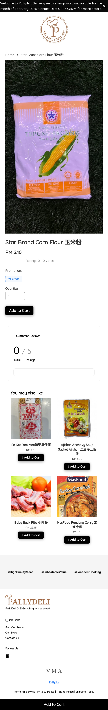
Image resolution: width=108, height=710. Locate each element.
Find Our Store (14, 627)
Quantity (11, 288)
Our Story (11, 632)
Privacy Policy (46, 691)
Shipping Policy (85, 691)
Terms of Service (24, 691)
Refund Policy (65, 691)
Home (9, 55)
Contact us (12, 638)
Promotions (13, 271)
